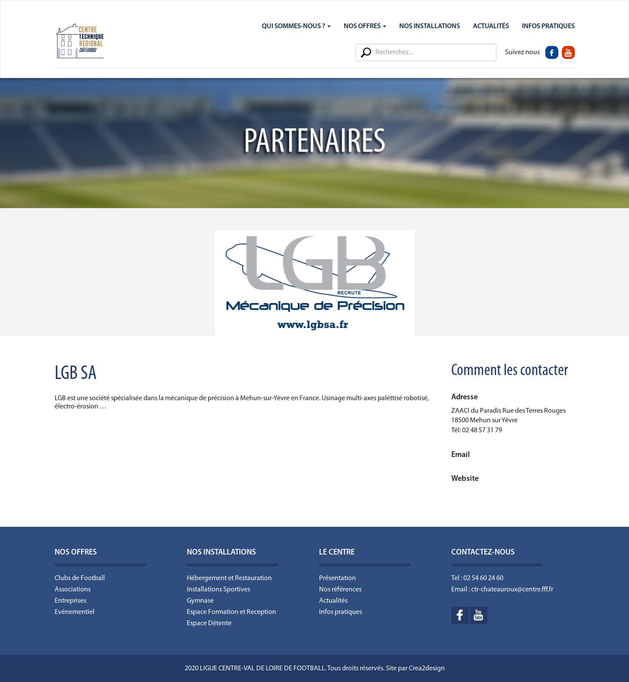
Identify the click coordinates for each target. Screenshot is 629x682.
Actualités (491, 26)
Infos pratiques (340, 612)
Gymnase (200, 600)
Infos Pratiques (548, 26)
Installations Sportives (218, 589)
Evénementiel (75, 612)
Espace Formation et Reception (231, 612)
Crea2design (427, 668)
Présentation (337, 578)
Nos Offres (365, 26)
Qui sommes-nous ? (296, 26)
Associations (73, 589)
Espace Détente (209, 623)
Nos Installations (429, 26)
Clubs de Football (80, 578)
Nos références (340, 589)
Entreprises (70, 600)
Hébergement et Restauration (229, 578)
